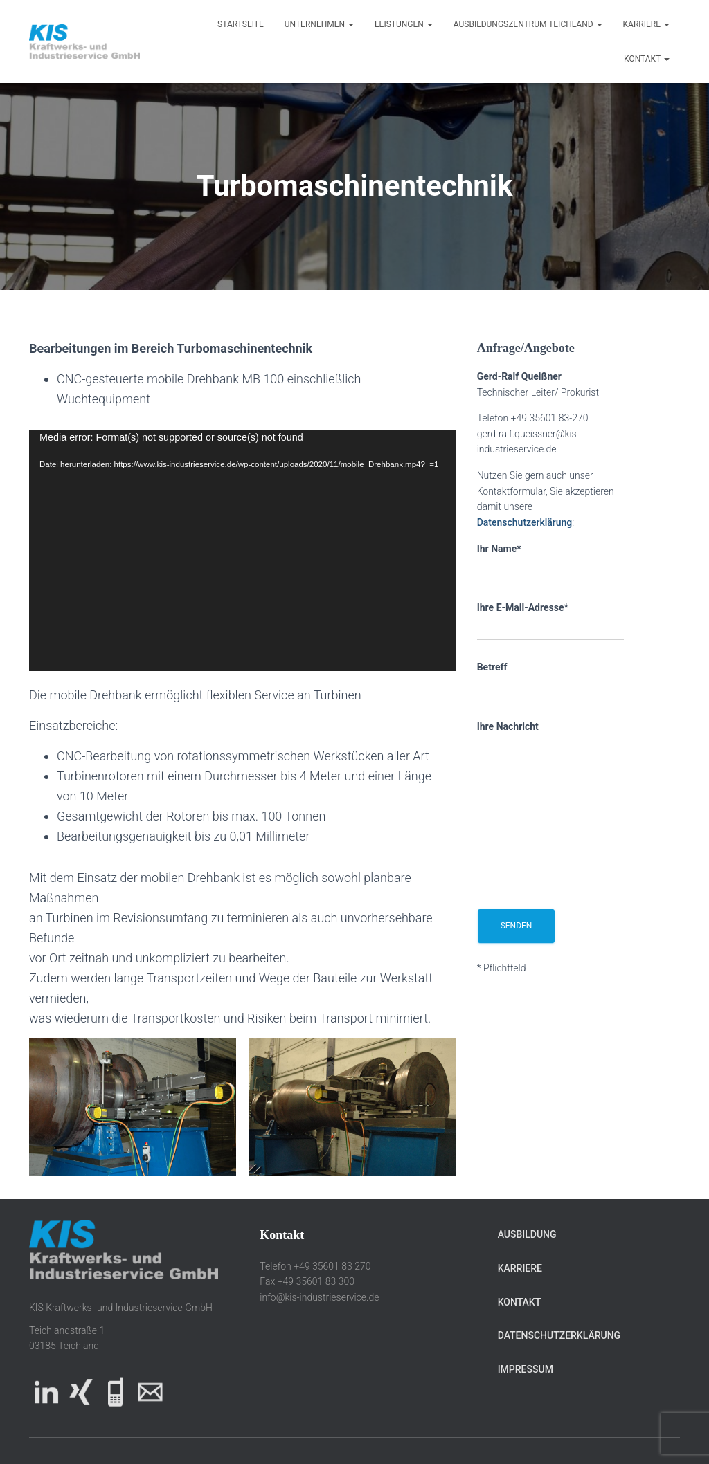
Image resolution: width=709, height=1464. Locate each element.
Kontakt (647, 59)
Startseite (240, 24)
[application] (242, 550)
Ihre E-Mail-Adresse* (551, 621)
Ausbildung (527, 1234)
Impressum (525, 1369)
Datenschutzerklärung (525, 522)
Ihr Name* (551, 562)
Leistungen (404, 24)
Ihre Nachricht (551, 801)
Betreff (551, 680)
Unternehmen (319, 24)
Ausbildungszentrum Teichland (528, 24)
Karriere (646, 24)
